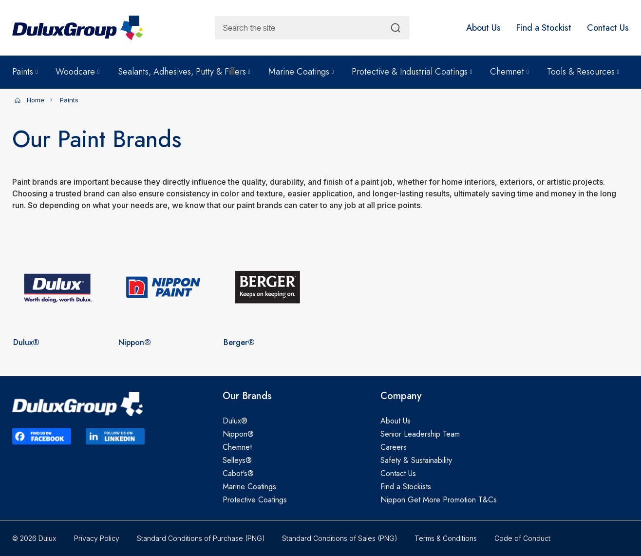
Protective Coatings (255, 499)
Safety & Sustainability (416, 460)
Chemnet (509, 71)
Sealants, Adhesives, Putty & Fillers (184, 71)
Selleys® (237, 460)
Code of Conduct (522, 538)
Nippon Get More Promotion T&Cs (438, 499)
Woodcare (77, 71)
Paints (25, 71)
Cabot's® (238, 473)
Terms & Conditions (446, 538)
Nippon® (238, 434)
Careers (393, 447)
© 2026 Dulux (34, 538)
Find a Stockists (405, 486)
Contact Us (398, 473)
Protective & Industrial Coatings (412, 71)
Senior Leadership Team (420, 434)
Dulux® (235, 420)
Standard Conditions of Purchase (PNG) (200, 538)
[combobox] (312, 27)
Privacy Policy (96, 538)
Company (400, 396)
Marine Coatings (301, 71)
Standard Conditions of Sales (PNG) (339, 538)
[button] (483, 27)
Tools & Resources (583, 71)
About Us (395, 420)
